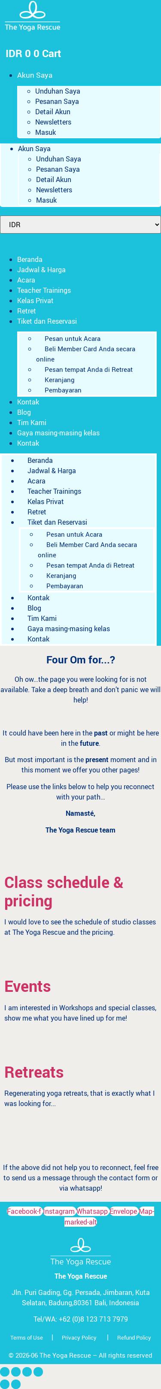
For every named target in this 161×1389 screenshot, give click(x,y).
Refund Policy (134, 1337)
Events (27, 986)
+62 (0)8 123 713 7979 (93, 1319)
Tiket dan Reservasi (47, 321)
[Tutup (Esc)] (38, 1372)
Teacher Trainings (44, 290)
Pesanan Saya (57, 101)
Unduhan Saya (57, 91)
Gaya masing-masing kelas (58, 433)
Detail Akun (52, 111)
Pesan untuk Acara (72, 338)
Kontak (28, 402)
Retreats (34, 1071)
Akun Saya (34, 75)
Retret (26, 311)
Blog (24, 412)
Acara (26, 280)
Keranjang (60, 379)
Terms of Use (26, 1337)
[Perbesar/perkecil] (4, 1372)
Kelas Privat (35, 300)
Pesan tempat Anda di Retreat (89, 369)
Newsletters (53, 122)
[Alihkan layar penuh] (16, 1372)
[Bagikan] (27, 1372)
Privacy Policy (79, 1337)
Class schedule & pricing (64, 891)
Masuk (45, 132)
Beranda (30, 259)
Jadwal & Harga (41, 269)
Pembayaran (63, 390)
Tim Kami (31, 422)
